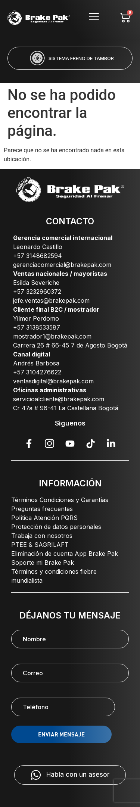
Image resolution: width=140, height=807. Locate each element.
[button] (40, 75)
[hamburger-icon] (93, 17)
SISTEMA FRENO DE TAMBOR (81, 58)
